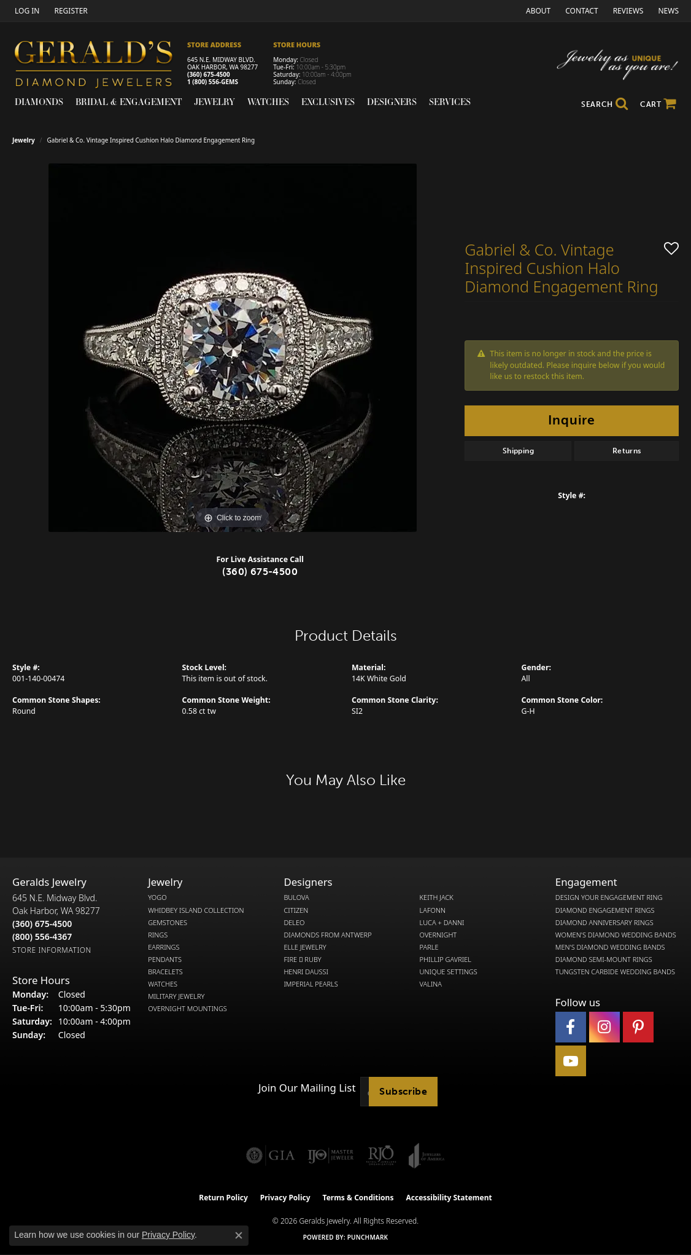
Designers (392, 102)
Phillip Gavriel (445, 959)
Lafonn (433, 910)
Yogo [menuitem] (157, 897)
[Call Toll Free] (42, 936)
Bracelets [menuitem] (165, 971)
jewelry (23, 140)
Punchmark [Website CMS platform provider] (367, 1237)
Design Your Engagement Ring (609, 897)
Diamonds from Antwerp (327, 935)
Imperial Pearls (311, 984)
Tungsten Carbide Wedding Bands (615, 971)
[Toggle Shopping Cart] (658, 104)
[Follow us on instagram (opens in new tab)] (604, 1027)
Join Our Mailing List (306, 1088)
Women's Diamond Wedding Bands (615, 935)
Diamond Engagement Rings (605, 910)
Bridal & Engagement (128, 102)
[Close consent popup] (238, 1235)
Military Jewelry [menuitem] (176, 996)
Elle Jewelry (305, 947)
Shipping (518, 451)
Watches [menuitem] (162, 984)
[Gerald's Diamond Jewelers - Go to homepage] (99, 66)
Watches (268, 102)
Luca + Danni (442, 922)
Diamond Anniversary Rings (604, 922)
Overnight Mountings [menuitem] (187, 1008)
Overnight (438, 935)
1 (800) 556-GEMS (212, 81)
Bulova (296, 897)
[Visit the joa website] (426, 1155)
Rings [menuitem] (158, 935)
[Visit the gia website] (270, 1155)
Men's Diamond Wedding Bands (610, 947)
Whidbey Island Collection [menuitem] (196, 910)
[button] (25, 11)
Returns (626, 451)
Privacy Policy (285, 1197)
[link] (69, 11)
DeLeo (294, 922)
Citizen (296, 910)
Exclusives (328, 102)
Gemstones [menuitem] (167, 922)
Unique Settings (448, 971)
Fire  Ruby (302, 959)
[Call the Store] (42, 923)
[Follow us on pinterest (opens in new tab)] (638, 1027)
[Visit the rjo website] (381, 1155)
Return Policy (223, 1197)
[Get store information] (51, 950)
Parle (429, 947)
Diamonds (39, 102)
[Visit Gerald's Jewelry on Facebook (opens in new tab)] (570, 1027)
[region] (232, 347)
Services (450, 102)
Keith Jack (437, 897)
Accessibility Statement (449, 1197)
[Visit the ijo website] (330, 1155)
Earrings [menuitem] (163, 947)
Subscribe (403, 1091)
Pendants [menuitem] (165, 959)
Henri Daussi (306, 971)
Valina (431, 984)
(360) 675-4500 (208, 74)
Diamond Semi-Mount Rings (603, 959)
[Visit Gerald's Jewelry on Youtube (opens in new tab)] (570, 1061)
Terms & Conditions (358, 1197)
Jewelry (214, 102)
